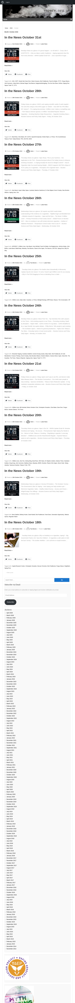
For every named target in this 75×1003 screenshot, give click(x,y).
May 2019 (9, 816)
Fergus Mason (65, 81)
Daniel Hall (22, 81)
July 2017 (9, 870)
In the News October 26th (22, 198)
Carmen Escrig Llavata (38, 354)
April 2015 (10, 936)
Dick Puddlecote (44, 81)
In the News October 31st (22, 37)
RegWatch (67, 566)
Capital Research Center (18, 566)
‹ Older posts (9, 572)
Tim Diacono (48, 248)
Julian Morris (16, 83)
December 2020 (11, 770)
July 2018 (9, 841)
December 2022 (11, 711)
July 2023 (9, 694)
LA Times (52, 137)
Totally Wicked (16, 139)
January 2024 (11, 679)
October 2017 (11, 863)
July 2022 (9, 723)
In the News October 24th (22, 305)
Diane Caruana (35, 81)
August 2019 (10, 809)
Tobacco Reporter (20, 358)
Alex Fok (22, 461)
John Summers (8, 83)
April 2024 (10, 671)
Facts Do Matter (53, 81)
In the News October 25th (22, 256)
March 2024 (10, 674)
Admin (29, 44)
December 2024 (11, 652)
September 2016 (12, 895)
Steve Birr (64, 356)
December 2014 (11, 946)
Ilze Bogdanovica (53, 246)
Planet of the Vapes (39, 248)
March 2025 (10, 645)
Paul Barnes (32, 83)
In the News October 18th (22, 522)
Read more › (8, 121)
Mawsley (24, 248)
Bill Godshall (23, 407)
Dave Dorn (28, 81)
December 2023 (11, 681)
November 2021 (11, 743)
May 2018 (9, 846)
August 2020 (10, 779)
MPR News (50, 300)
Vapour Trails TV (8, 85)
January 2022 (11, 738)
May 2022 (9, 728)
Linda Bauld (11, 248)
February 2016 (11, 912)
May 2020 (9, 787)
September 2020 (12, 777)
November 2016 (11, 890)
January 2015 (11, 944)
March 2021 (10, 762)
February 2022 (11, 735)
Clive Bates (21, 137)
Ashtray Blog (28, 461)
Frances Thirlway (16, 356)
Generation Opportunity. (58, 514)
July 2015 (9, 929)
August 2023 (10, 691)
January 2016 (11, 914)
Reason (56, 300)
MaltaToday (18, 248)
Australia (31, 190)
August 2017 (10, 868)
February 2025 (11, 647)
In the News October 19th (22, 471)
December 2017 (11, 858)
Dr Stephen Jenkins (50, 461)
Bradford (30, 354)
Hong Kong (12, 463)
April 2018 (10, 848)
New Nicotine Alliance (34, 356)
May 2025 (9, 640)
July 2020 (9, 782)
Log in (8, 2)
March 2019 (10, 821)
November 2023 (11, 684)
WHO (30, 139)
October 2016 (11, 892)
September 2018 (12, 836)
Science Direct (54, 356)
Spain (59, 356)
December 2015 (11, 917)
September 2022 (12, 718)
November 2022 (11, 713)
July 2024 (9, 664)
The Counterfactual (61, 137)
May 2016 (9, 904)
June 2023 (10, 696)
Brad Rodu (14, 137)
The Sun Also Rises (53, 83)
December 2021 (11, 740)
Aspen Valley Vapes (23, 190)
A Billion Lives (22, 246)
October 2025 (11, 627)
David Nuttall (31, 514)
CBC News (41, 461)
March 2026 (10, 615)
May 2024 (9, 669)
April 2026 (10, 613)
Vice (18, 192)
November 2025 (11, 625)
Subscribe (10, 602)
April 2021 (10, 760)
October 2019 (11, 804)
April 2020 (10, 789)
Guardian (28, 300)
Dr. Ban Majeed (50, 190)
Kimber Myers (45, 137)
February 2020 (11, 794)
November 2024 (11, 654)
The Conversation (63, 300)
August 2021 (10, 750)
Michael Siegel (24, 83)
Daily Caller (23, 300)
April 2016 (10, 907)
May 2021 (9, 757)
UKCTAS (26, 139)
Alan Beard (15, 190)
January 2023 (11, 708)
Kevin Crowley (58, 190)
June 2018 (10, 843)
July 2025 (9, 635)
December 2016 (11, 887)
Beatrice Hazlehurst (40, 190)
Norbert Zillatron (45, 356)
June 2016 (10, 902)
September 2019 (12, 806)
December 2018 (11, 828)
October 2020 (11, 774)
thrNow (60, 83)
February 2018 (11, 853)
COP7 (16, 81)
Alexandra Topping (17, 354)
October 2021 (11, 745)
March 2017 (10, 880)
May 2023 (9, 698)
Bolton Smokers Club (32, 407)
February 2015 (11, 941)
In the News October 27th (22, 144)
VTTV (15, 85)
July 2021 (9, 752)
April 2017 (10, 877)
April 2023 (10, 701)
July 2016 (9, 899)
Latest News (44, 44)
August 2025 (10, 632)
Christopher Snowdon (44, 407)
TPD (22, 139)
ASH (13, 81)
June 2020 (10, 784)
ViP (69, 300)
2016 (11, 28)
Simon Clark (61, 463)
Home (6, 28)
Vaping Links (12, 192)
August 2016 (10, 897)
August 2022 (10, 721)
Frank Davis (48, 514)
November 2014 (11, 949)
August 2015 (10, 926)
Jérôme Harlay (62, 246)
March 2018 (10, 851)
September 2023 (12, 689)
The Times (12, 358)
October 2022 (11, 716)
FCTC (59, 81)
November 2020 (11, 772)
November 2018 (11, 831)
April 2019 (10, 819)
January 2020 (11, 796)
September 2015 (12, 924)
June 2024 (10, 667)
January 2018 (11, 855)
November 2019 (11, 801)
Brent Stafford (15, 514)
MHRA (39, 463)
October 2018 (11, 833)
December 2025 (11, 622)
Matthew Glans (28, 463)
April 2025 (10, 642)
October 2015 (11, 922)
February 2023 (11, 706)
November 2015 (11, 919)
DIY (26, 137)
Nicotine (44, 463)
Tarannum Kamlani (14, 465)
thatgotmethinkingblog (41, 83)
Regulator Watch (13, 516)
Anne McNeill (36, 246)
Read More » (8, 65)
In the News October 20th (22, 415)
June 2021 (10, 755)
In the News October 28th (22, 91)
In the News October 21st (22, 363)
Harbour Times (60, 461)
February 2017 (11, 882)
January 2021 (11, 767)
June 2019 (10, 814)
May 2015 (9, 934)
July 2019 (9, 811)
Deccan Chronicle (42, 566)
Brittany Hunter (24, 514)
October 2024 (11, 657)
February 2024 (11, 676)
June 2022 (10, 725)
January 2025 (11, 649)
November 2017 (11, 860)
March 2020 (10, 792)
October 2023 (11, 686)
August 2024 (10, 662)
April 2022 (10, 730)
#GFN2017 (15, 246)
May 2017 (9, 875)
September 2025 (12, 630)
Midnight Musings (41, 300)
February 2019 (11, 824)
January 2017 (11, 885)
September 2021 (12, 748)
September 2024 (12, 659)
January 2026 (11, 620)
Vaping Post (66, 83)
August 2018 (10, 838)
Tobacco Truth (8, 139)
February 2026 (11, 618)
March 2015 (10, 939)
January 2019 (11, 826)
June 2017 (10, 873)
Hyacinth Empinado (36, 137)
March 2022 (10, 733)
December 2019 (11, 799)
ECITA (29, 137)
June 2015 (10, 931)
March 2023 (10, 703)
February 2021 (11, 765)
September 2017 (12, 865)
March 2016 (10, 909)
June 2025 (10, 637)
